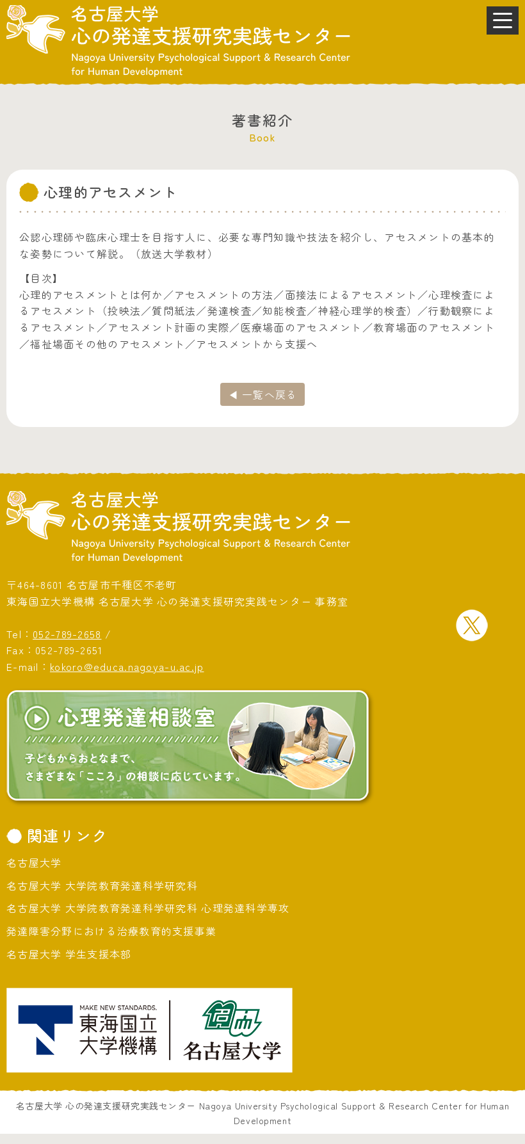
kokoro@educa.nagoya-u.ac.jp (127, 666)
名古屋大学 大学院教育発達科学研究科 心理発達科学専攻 (148, 907)
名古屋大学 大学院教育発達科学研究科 (102, 885)
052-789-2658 (67, 633)
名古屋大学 (33, 862)
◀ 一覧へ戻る (263, 394)
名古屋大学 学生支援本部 (68, 954)
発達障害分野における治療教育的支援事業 (111, 931)
